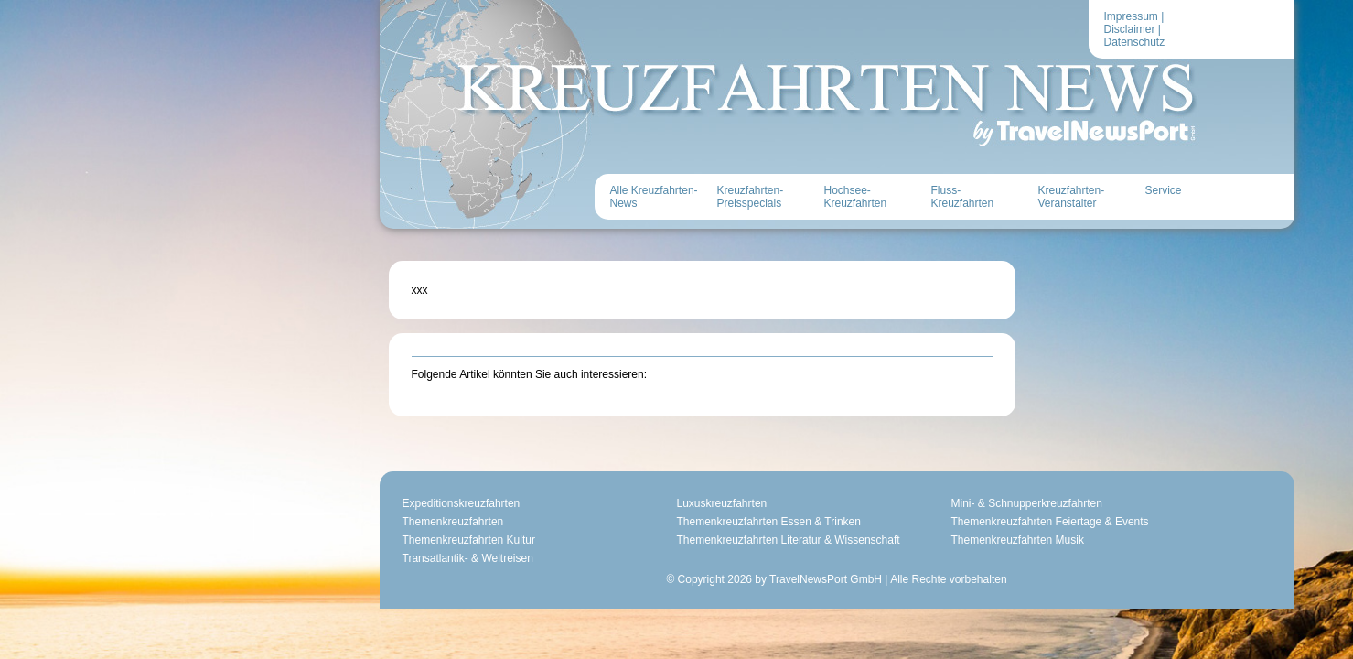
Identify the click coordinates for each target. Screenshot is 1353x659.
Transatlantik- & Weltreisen (307, 526)
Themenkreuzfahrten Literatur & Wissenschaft (628, 508)
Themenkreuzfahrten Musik (857, 508)
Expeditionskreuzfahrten (301, 471)
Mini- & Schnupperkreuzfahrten (866, 471)
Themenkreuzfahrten (293, 489)
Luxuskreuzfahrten (562, 471)
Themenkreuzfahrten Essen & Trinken (609, 489)
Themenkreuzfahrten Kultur (308, 508)
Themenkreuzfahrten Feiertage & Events (890, 489)
